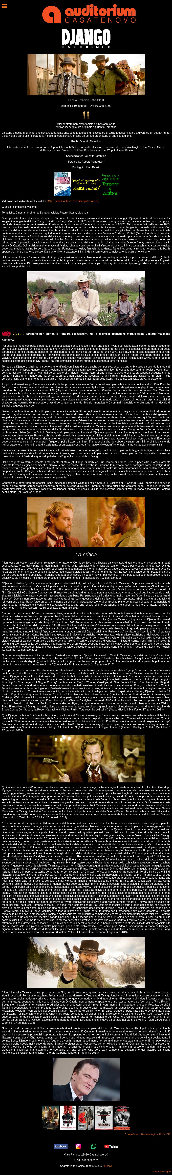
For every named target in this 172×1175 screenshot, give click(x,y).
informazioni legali (162, 1171)
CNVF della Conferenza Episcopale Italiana (73, 201)
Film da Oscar (131, 1134)
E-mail (108, 1166)
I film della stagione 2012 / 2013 (155, 1134)
